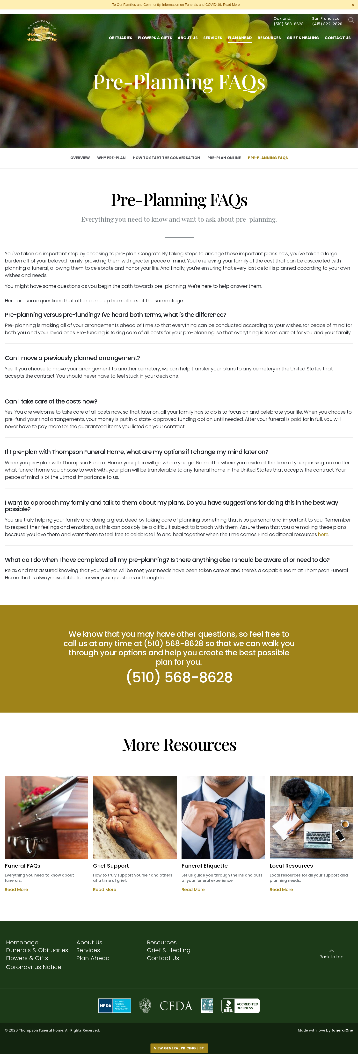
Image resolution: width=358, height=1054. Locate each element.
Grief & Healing (168, 946)
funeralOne (342, 1026)
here (323, 530)
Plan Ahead (93, 954)
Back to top (331, 952)
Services (88, 946)
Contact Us (163, 954)
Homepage (22, 938)
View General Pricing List (179, 1043)
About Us (89, 938)
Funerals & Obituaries (37, 946)
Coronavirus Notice (33, 963)
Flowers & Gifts (27, 954)
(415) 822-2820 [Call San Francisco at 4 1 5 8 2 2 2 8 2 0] (327, 19)
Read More (231, 5)
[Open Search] (351, 16)
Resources (162, 938)
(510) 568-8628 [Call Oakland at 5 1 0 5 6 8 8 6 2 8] (289, 19)
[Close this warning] (353, 4)
